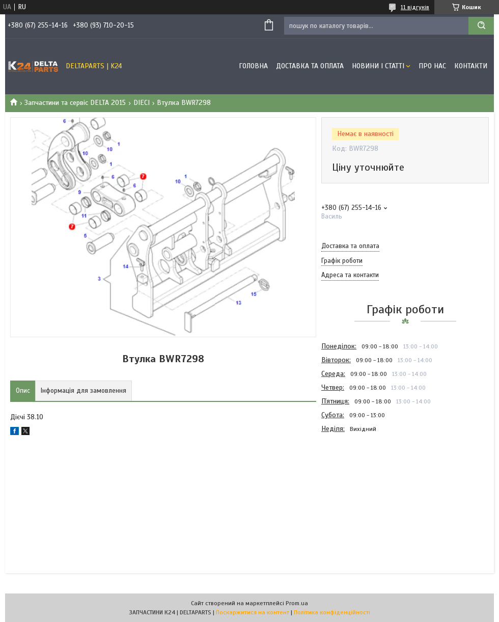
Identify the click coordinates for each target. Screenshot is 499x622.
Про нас (432, 66)
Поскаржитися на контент (252, 612)
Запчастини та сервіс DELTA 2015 (75, 102)
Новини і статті (378, 66)
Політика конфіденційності (332, 612)
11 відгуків (415, 7)
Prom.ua (297, 603)
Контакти (470, 66)
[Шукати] (481, 26)
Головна (253, 66)
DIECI (141, 102)
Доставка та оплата (310, 66)
